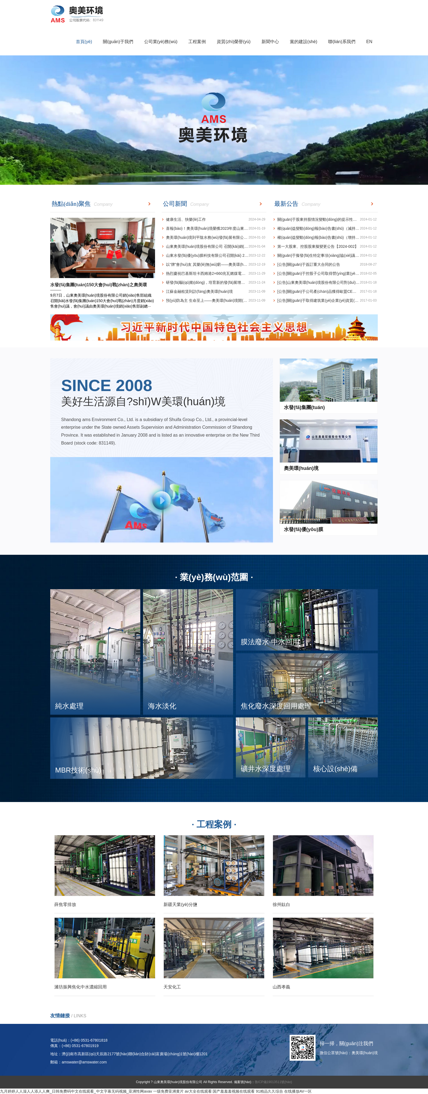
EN (369, 41)
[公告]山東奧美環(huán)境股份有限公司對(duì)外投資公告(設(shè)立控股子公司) (325, 282)
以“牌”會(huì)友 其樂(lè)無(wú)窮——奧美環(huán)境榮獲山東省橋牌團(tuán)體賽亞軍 (214, 264)
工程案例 (197, 41)
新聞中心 (270, 41)
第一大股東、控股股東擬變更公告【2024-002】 (325, 246)
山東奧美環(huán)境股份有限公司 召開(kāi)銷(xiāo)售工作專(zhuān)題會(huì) (214, 246)
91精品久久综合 (269, 1091)
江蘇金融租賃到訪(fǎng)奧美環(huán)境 (213, 291)
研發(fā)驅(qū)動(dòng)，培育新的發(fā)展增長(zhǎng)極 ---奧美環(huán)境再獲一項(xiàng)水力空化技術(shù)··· (214, 282)
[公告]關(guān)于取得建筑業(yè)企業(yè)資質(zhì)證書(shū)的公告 (325, 300)
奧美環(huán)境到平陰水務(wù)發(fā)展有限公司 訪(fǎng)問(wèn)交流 (214, 237)
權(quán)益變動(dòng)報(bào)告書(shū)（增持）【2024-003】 (325, 237)
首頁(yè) (84, 41)
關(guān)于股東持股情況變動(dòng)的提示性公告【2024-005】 (325, 219)
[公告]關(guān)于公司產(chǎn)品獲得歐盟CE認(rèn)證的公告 (325, 291)
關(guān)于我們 (118, 41)
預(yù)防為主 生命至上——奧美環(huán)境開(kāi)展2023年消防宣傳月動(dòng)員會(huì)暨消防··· (214, 300)
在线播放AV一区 (298, 1091)
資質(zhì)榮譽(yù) (234, 41)
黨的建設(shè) (303, 41)
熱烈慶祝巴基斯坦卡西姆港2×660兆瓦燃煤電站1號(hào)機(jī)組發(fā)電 (214, 273)
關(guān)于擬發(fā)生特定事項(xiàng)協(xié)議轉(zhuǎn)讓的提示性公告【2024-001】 (325, 255)
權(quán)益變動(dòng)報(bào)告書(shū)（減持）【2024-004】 (325, 228)
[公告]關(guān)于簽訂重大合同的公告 (325, 264)
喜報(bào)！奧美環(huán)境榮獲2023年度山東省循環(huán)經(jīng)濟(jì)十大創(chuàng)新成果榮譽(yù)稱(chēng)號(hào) (214, 228)
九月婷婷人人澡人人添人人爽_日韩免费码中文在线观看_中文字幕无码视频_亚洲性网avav (76, 1091)
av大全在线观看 (198, 1091)
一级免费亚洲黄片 (168, 1091)
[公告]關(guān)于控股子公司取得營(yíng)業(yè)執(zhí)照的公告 (325, 273)
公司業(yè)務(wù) (161, 41)
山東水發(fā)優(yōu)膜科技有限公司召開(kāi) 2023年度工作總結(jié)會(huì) (214, 255)
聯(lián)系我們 (341, 41)
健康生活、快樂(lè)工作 (213, 219)
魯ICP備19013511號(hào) (273, 1082)
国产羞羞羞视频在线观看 (234, 1091)
